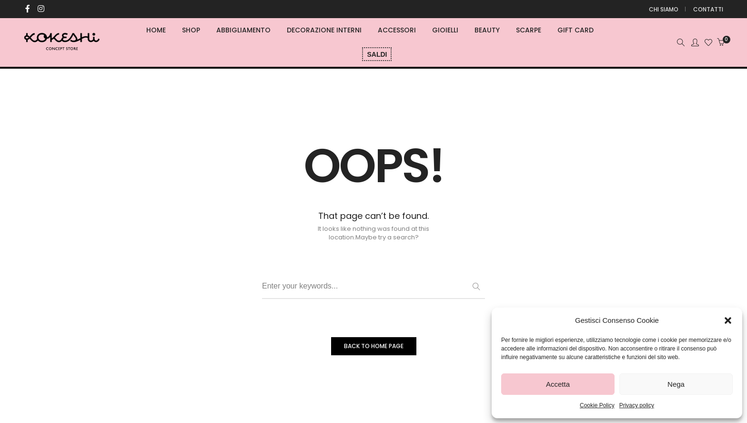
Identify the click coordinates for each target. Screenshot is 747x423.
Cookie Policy (597, 405)
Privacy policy (636, 405)
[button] (728, 320)
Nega (676, 384)
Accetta (558, 384)
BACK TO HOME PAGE (374, 346)
